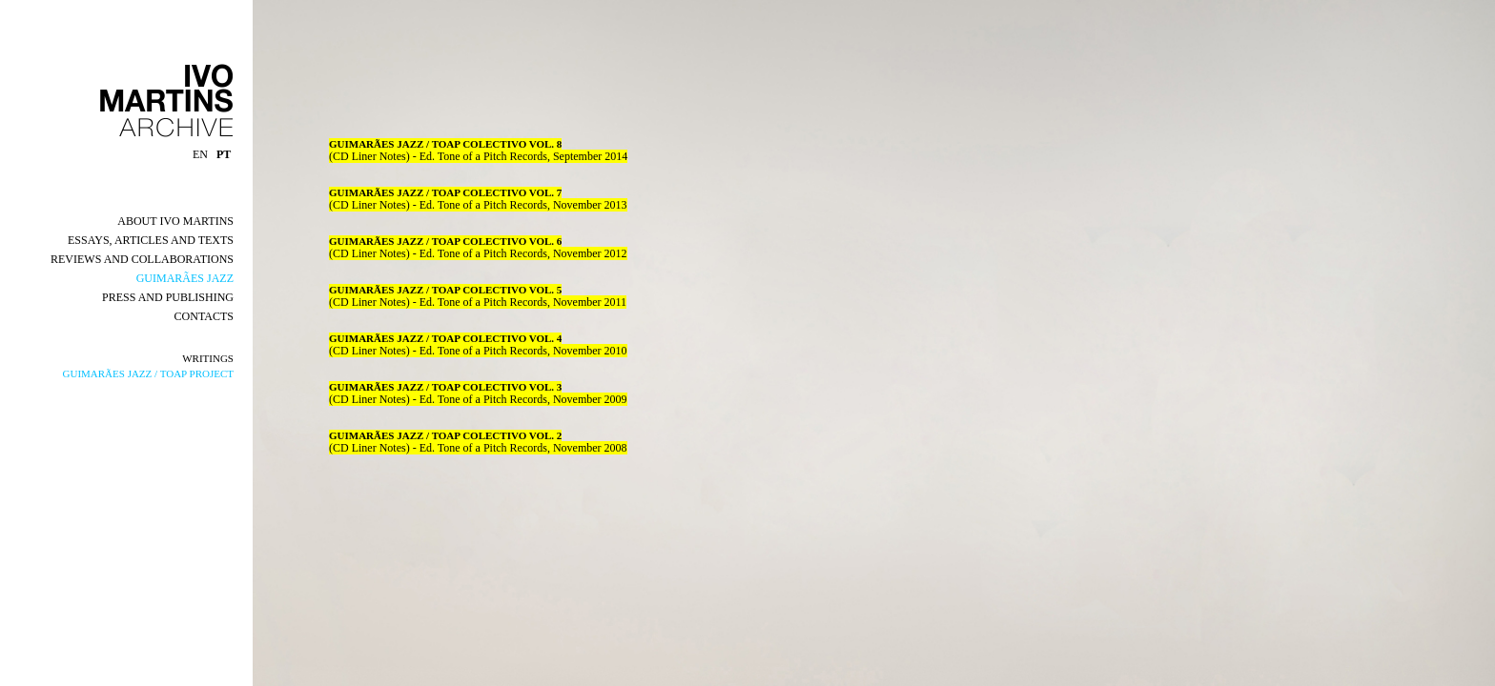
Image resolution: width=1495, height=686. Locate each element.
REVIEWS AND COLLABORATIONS (142, 259)
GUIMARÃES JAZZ (185, 278)
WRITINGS (208, 358)
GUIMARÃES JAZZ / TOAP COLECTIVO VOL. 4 (445, 338)
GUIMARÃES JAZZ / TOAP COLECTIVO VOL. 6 (445, 241)
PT (225, 154)
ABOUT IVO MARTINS (175, 221)
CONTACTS (204, 316)
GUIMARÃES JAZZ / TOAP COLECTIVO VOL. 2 (445, 435)
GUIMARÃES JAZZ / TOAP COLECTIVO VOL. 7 (445, 192)
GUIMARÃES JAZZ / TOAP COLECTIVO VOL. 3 (445, 387)
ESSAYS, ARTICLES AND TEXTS (151, 240)
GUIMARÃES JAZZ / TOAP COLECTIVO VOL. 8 (445, 144)
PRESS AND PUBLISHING (168, 297)
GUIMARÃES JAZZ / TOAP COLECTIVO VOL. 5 (445, 289)
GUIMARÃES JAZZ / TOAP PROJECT (149, 373)
